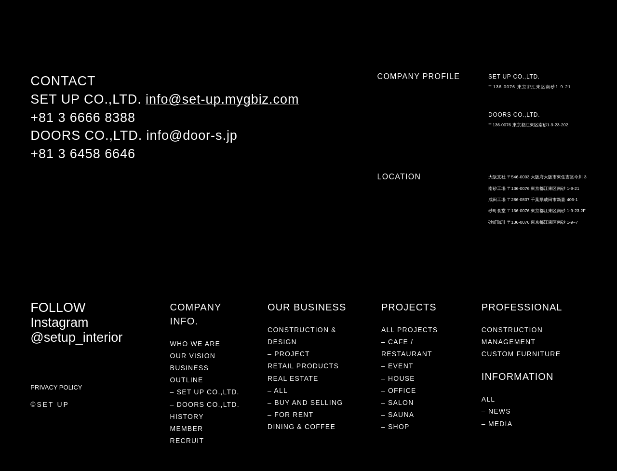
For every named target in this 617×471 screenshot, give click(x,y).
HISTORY (187, 416)
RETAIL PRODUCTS (142, 30)
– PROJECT (289, 354)
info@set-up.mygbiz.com (222, 99)
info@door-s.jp (192, 135)
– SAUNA (397, 414)
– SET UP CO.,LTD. (205, 392)
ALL (489, 399)
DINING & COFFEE (249, 30)
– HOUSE (398, 378)
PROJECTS (91, 30)
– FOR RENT (290, 414)
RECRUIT (187, 440)
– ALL (278, 390)
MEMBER (186, 428)
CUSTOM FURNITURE (521, 354)
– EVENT (397, 366)
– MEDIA (497, 424)
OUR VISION (192, 356)
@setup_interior (76, 337)
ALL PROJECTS (409, 330)
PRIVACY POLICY (56, 387)
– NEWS (496, 411)
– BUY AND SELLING (305, 402)
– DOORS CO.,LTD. (205, 404)
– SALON (397, 402)
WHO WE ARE (48, 30)
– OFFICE (398, 390)
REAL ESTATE (196, 30)
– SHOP (395, 427)
